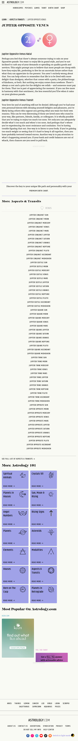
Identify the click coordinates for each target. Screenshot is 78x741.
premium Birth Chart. (39, 191)
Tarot (44, 8)
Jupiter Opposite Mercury (39, 413)
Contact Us (23, 726)
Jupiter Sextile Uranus (39, 290)
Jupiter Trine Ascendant (39, 397)
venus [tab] (46, 208)
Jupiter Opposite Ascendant (39, 444)
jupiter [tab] (8, 208)
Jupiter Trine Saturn (39, 381)
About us (12, 726)
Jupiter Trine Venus (39, 369)
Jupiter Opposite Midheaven (39, 448)
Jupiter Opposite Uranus (39, 432)
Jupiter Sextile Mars (39, 278)
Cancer (35, 703)
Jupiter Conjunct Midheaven (38, 258)
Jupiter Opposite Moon (39, 409)
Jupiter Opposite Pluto (39, 440)
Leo (42, 703)
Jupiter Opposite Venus (39, 416)
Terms (68, 726)
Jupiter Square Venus (38, 321)
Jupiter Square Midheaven (38, 353)
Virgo (49, 703)
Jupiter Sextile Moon (39, 266)
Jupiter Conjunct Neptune (39, 246)
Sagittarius (24, 706)
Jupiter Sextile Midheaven (38, 306)
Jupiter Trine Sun (39, 357)
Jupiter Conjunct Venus (39, 226)
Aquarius (48, 706)
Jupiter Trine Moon (38, 361)
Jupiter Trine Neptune (39, 389)
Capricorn (36, 706)
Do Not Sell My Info (32, 730)
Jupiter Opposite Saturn (39, 428)
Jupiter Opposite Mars (39, 420)
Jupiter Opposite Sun (39, 405)
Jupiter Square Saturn (39, 333)
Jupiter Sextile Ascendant (38, 302)
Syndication (48, 726)
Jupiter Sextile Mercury (39, 270)
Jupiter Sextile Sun (38, 262)
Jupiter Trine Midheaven (39, 401)
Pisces (57, 706)
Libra (57, 703)
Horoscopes (18, 8)
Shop (63, 8)
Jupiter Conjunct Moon (39, 219)
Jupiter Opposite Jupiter (39, 424)
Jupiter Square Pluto (38, 345)
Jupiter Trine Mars (39, 373)
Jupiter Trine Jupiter (39, 377)
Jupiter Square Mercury (38, 318)
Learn (4, 19)
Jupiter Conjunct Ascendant (39, 254)
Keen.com (6, 615)
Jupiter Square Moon (39, 314)
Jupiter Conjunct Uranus (39, 242)
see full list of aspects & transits (18, 459)
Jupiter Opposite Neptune (39, 436)
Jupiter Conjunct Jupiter (39, 234)
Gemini (26, 703)
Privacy (59, 726)
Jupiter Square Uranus (39, 337)
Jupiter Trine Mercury (39, 365)
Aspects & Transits (17, 19)
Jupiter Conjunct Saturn (39, 238)
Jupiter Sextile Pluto (38, 298)
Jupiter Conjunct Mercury (38, 223)
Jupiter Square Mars (39, 325)
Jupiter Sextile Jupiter (39, 282)
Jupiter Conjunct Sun (38, 215)
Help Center (48, 730)
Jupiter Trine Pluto (39, 393)
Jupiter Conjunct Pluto (39, 250)
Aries (9, 703)
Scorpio (66, 703)
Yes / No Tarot (42, 650)
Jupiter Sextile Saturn (39, 286)
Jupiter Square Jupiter (39, 329)
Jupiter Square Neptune (38, 341)
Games (37, 8)
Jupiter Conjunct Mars (39, 230)
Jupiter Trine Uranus (39, 385)
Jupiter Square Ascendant (38, 349)
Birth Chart (53, 8)
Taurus (18, 703)
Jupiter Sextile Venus (38, 274)
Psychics (28, 8)
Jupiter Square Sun (38, 310)
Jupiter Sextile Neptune (38, 294)
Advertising (35, 726)
